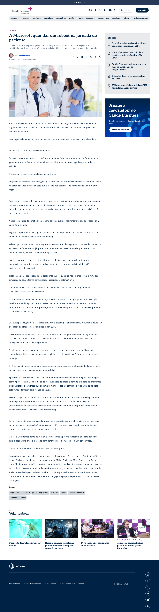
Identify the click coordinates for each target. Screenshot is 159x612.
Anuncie (142, 10)
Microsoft (54, 492)
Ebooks (101, 18)
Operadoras (48, 18)
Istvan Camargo (24, 55)
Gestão (71, 18)
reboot (63, 492)
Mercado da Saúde (86, 18)
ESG (107, 18)
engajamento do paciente (20, 492)
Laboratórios (61, 18)
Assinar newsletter (120, 129)
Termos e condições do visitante (72, 584)
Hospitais (25, 18)
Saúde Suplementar (76, 492)
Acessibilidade (14, 584)
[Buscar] (122, 10)
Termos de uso (50, 584)
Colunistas (116, 18)
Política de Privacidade (32, 584)
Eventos (14, 18)
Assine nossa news (141, 18)
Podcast (126, 18)
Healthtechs (36, 18)
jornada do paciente (40, 492)
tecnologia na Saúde (18, 497)
